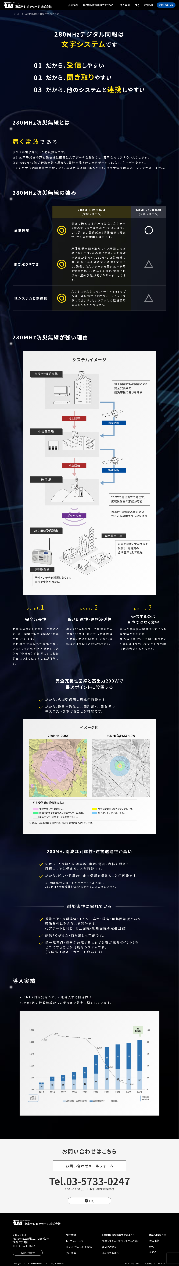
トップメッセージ (74, 1241)
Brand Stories (157, 1235)
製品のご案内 (109, 1247)
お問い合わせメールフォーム (89, 1165)
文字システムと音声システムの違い (120, 1241)
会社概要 (71, 1253)
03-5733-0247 (27, 1246)
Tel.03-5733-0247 (89, 1181)
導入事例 (125, 5)
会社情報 (73, 5)
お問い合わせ (166, 5)
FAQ (136, 5)
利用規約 (148, 1263)
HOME (16, 14)
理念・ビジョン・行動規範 (79, 1247)
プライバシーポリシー (131, 1263)
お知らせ (148, 5)
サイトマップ (161, 1263)
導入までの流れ (110, 1253)
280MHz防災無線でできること (99, 5)
